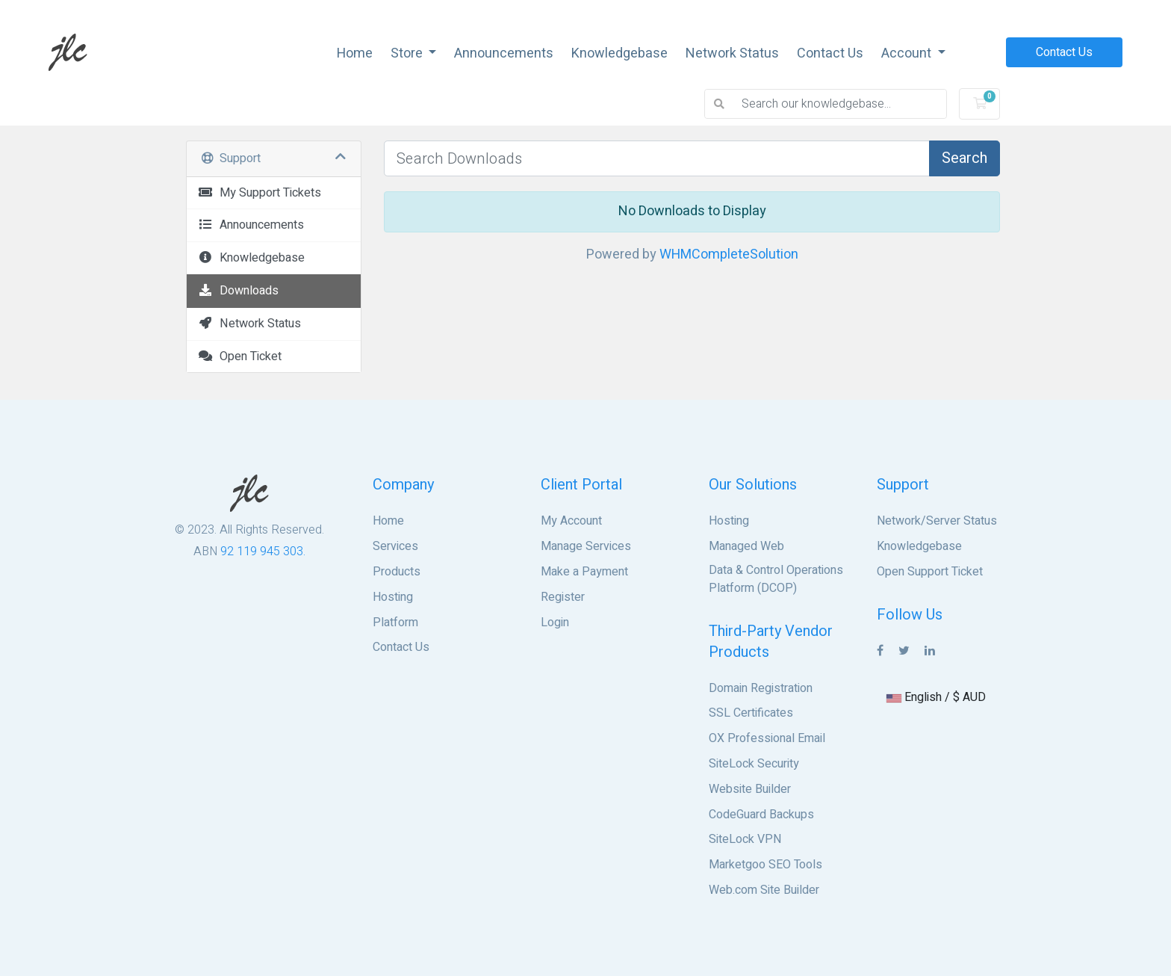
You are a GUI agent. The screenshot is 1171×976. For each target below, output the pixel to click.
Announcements (503, 53)
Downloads (238, 291)
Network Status (732, 53)
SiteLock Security (754, 764)
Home (355, 53)
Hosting (393, 597)
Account (907, 53)
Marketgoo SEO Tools (765, 865)
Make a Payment (584, 572)
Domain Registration (761, 688)
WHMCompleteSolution (728, 254)
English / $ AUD (936, 697)
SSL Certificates (751, 713)
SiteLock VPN (745, 839)
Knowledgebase (619, 53)
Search (964, 158)
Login (555, 622)
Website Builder (750, 789)
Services (395, 546)
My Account (571, 521)
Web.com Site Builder (764, 890)
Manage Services (586, 546)
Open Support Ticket (930, 572)
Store (408, 53)
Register (563, 597)
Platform (395, 622)
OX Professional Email (767, 738)
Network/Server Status (937, 521)
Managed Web (746, 546)
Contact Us (830, 53)
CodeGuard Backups (761, 815)
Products (396, 572)
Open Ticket (240, 356)
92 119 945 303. (262, 551)
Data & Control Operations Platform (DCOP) (776, 579)
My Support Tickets (259, 193)
